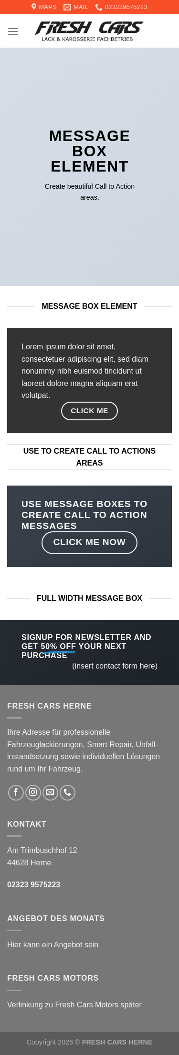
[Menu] (13, 31)
